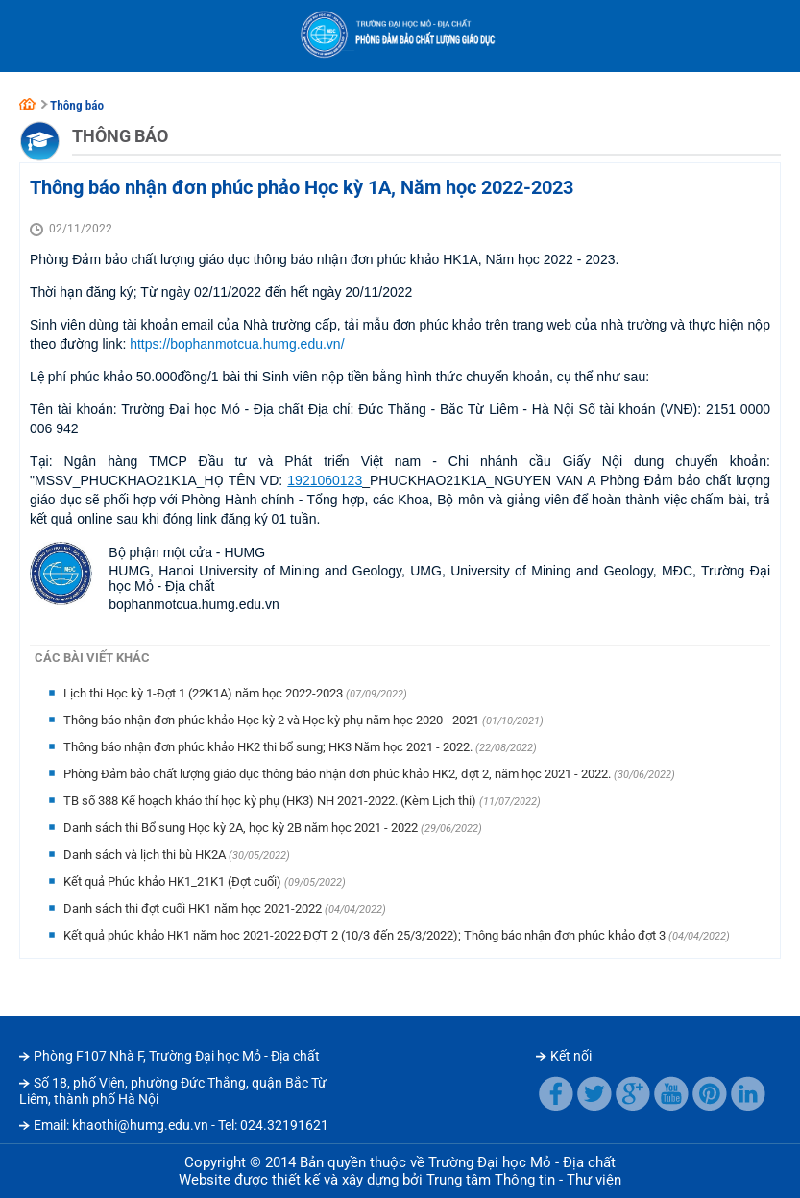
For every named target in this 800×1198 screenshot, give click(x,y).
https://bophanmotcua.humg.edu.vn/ (237, 344)
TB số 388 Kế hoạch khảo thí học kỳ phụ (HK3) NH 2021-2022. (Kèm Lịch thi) (271, 801)
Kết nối (571, 1056)
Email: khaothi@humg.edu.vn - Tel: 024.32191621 (181, 1125)
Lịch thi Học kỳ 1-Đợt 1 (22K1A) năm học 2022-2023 (204, 693)
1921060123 (324, 480)
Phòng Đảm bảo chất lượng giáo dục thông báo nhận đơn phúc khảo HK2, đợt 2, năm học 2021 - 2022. (338, 774)
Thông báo (77, 105)
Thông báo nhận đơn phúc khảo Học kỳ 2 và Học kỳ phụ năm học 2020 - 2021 (272, 720)
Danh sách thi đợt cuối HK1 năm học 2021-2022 (194, 908)
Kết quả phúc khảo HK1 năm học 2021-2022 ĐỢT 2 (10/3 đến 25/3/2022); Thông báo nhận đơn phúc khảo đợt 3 (365, 935)
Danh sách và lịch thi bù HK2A (146, 854)
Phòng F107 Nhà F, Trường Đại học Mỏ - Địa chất (177, 1056)
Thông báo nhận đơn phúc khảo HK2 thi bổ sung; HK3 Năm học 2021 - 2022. (269, 747)
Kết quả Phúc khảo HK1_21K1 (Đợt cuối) (173, 881)
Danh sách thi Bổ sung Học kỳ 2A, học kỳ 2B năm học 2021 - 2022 (242, 827)
